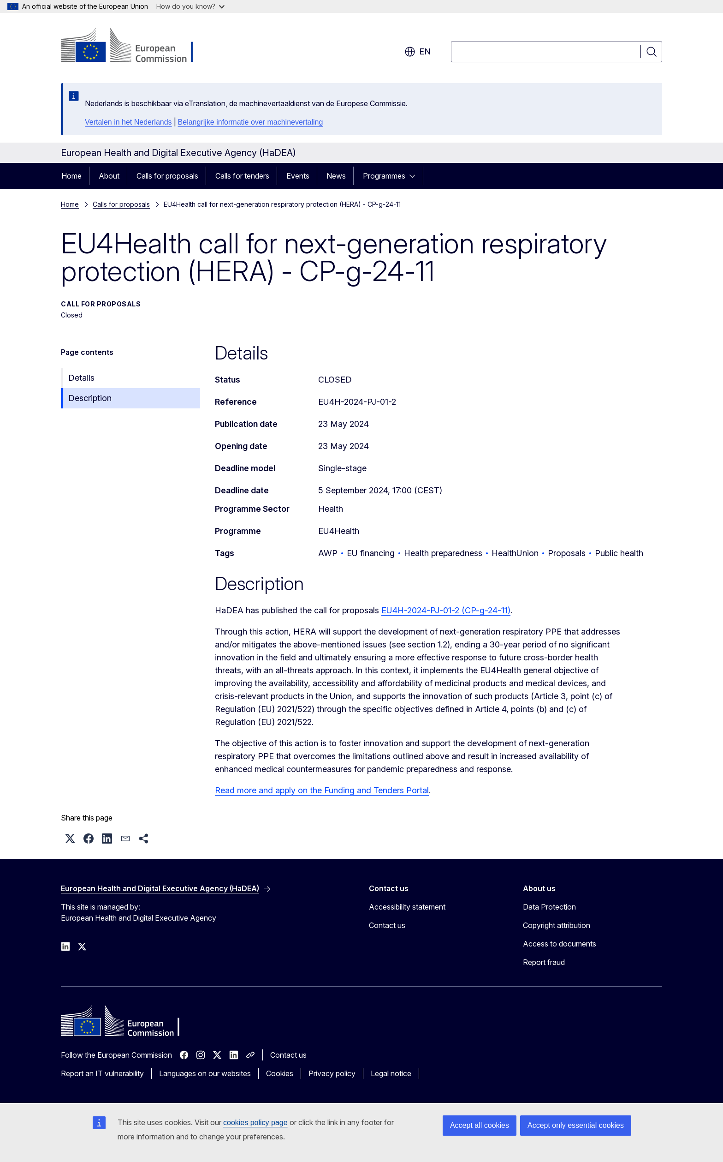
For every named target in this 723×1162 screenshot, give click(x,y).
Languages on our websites (205, 1073)
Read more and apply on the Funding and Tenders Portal (322, 790)
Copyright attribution (556, 925)
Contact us (387, 925)
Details (81, 378)
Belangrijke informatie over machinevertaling (250, 122)
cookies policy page (255, 1122)
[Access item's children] (415, 176)
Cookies (279, 1073)
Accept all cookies (479, 1125)
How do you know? (190, 6)
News (336, 175)
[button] (70, 838)
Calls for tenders (242, 175)
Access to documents (559, 943)
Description (90, 398)
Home (71, 175)
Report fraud (544, 962)
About (109, 175)
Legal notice (391, 1073)
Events (297, 175)
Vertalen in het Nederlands (128, 122)
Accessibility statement (407, 906)
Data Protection (549, 906)
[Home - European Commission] (135, 46)
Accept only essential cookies (575, 1125)
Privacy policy (332, 1073)
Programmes (384, 175)
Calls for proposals (167, 175)
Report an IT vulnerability (102, 1073)
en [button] (417, 51)
